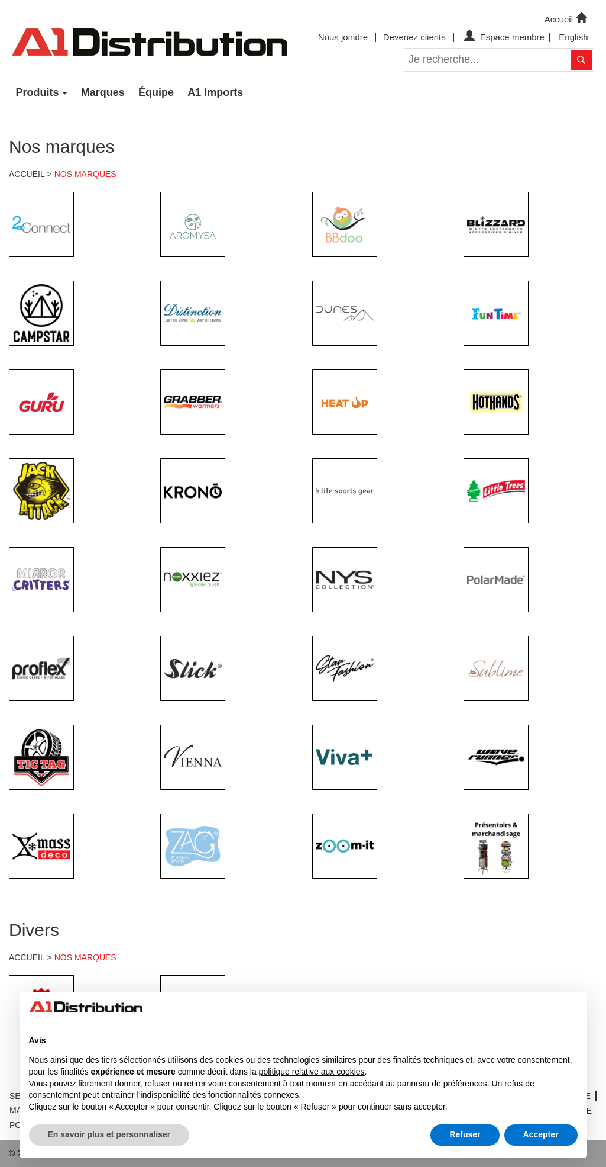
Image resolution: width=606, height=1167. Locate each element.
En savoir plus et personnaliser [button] (109, 1134)
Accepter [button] (541, 1134)
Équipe (156, 92)
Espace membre (503, 37)
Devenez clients (414, 37)
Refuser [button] (464, 1134)
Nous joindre (343, 37)
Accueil (567, 18)
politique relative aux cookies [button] (312, 1071)
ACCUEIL (27, 174)
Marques (103, 92)
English (573, 37)
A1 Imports (215, 92)
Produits (37, 92)
